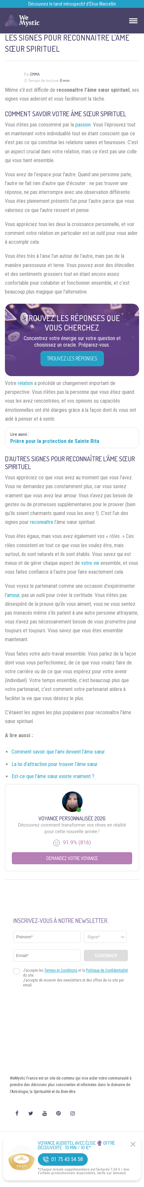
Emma (35, 74)
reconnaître (41, 522)
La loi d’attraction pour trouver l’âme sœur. (55, 764)
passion (83, 125)
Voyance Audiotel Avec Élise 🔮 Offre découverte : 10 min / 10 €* (76, 1145)
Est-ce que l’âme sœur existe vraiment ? (53, 776)
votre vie (90, 563)
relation (25, 383)
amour (13, 595)
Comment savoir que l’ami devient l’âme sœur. (59, 752)
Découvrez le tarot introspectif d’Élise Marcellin (72, 4)
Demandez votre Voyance (72, 858)
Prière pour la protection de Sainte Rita (54, 441)
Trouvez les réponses (72, 358)
